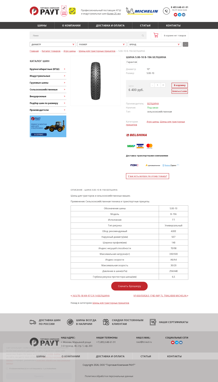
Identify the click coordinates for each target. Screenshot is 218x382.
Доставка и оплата (110, 25)
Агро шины (153, 121)
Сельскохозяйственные (44, 89)
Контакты (173, 25)
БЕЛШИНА (153, 103)
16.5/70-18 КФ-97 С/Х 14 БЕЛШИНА (90, 295)
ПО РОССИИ (46, 324)
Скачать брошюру (129, 286)
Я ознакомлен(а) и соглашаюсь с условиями (31, 365)
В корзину (179, 85)
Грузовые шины (39, 82)
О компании (71, 25)
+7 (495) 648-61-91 (106, 342)
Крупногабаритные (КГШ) (44, 69)
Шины (42, 25)
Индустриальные (40, 75)
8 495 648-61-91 (179, 7)
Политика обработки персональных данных (109, 376)
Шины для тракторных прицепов (110, 302)
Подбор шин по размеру (44, 103)
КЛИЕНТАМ (119, 324)
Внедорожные (38, 96)
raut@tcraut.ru (144, 341)
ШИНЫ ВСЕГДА (86, 320)
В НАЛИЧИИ (84, 324)
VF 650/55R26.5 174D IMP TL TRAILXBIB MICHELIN (160, 295)
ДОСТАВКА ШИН (49, 320)
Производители (39, 109)
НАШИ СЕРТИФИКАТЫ (173, 322)
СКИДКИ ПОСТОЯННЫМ (127, 320)
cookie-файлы (53, 350)
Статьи (145, 25)
